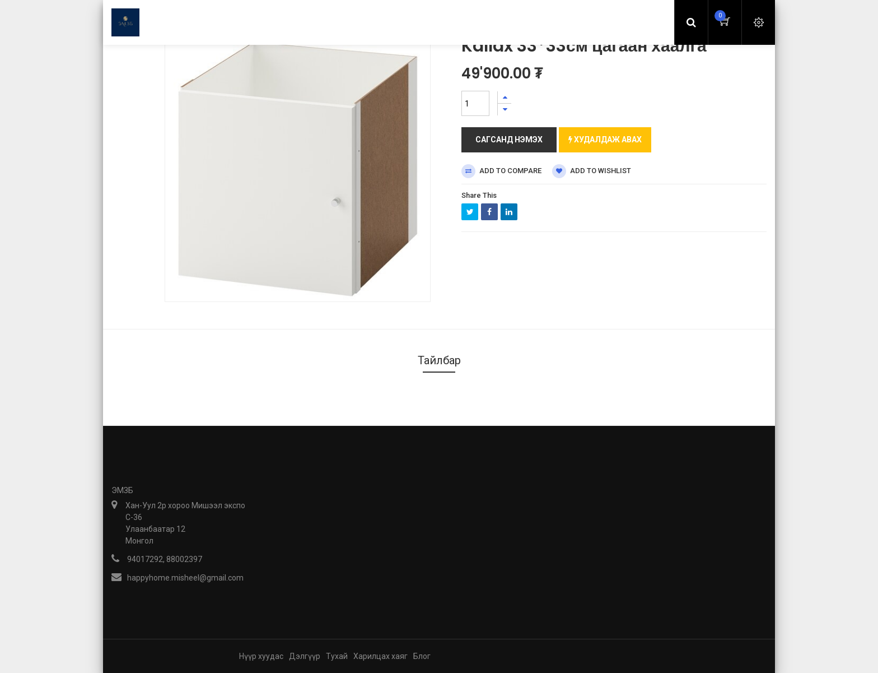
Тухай (337, 656)
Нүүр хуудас (261, 656)
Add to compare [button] (501, 171)
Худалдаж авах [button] (605, 139)
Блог (422, 656)
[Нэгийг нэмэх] (504, 97)
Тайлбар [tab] (439, 360)
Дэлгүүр (304, 656)
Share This (479, 195)
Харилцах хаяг (380, 656)
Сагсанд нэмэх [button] (509, 139)
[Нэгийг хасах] (504, 109)
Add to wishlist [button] (591, 171)
